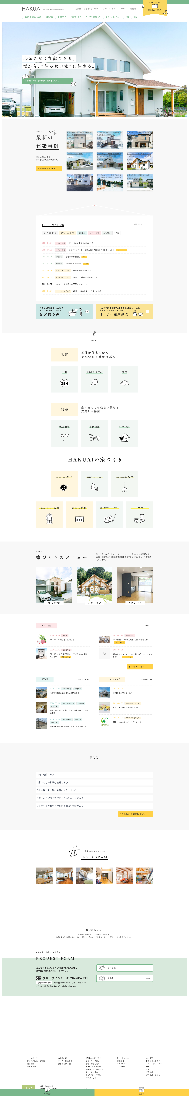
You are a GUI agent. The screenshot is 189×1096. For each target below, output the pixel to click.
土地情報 (107, 233)
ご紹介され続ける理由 (33, 17)
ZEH (147, 1066)
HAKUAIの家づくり (93, 17)
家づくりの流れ (92, 1072)
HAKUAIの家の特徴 (93, 1066)
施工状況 (82, 233)
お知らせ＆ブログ (92, 9)
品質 (127, 17)
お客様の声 (62, 17)
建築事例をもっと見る (47, 169)
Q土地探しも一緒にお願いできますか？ (57, 790)
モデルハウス (76, 17)
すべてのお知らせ (50, 233)
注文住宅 (120, 1061)
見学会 (141, 1094)
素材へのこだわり (93, 1064)
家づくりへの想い (93, 1061)
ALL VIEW (138, 224)
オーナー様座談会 (65, 1061)
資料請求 (47, 1094)
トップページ (32, 1058)
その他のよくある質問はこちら (132, 814)
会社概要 (78, 9)
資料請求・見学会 (153, 1075)
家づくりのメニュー (113, 17)
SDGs (123, 9)
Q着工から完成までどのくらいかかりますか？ (60, 798)
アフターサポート (93, 1078)
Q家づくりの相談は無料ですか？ (53, 782)
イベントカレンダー (110, 9)
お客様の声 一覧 (64, 1064)
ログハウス (121, 1064)
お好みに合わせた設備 (94, 1069)
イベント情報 (94, 233)
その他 (116, 233)
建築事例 (49, 17)
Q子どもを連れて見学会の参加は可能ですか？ (60, 806)
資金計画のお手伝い (93, 1075)
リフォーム (121, 1066)
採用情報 (133, 9)
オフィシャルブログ (67, 233)
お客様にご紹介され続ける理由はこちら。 (42, 81)
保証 (135, 17)
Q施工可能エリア (45, 774)
